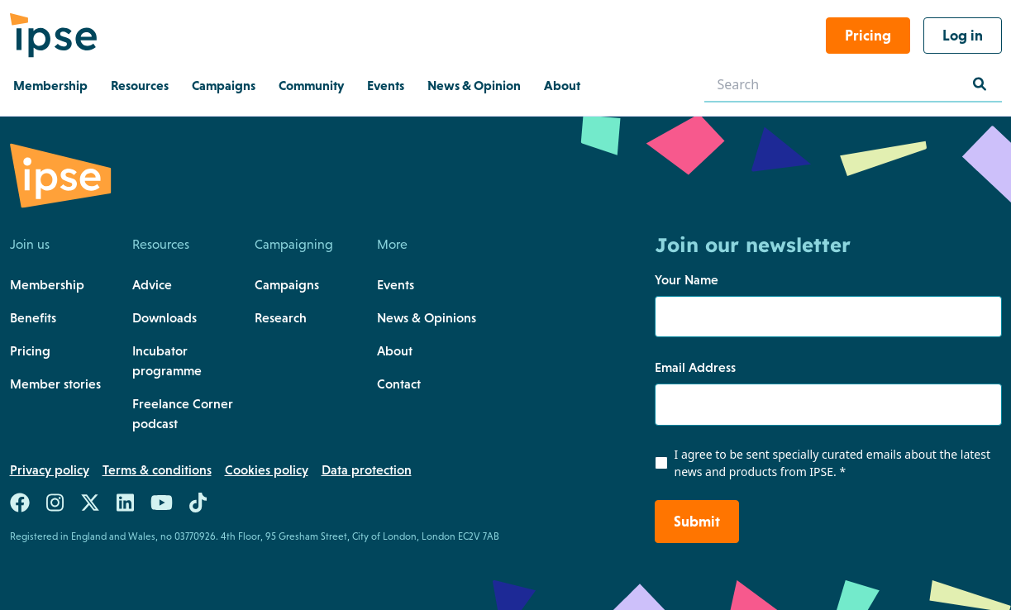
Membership (47, 284)
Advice (152, 284)
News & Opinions (426, 317)
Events (395, 284)
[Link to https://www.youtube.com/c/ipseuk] (161, 506)
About (395, 350)
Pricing (30, 350)
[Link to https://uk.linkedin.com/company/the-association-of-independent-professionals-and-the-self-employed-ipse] (125, 506)
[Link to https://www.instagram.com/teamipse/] (55, 506)
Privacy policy (49, 469)
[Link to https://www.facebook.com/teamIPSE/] (20, 506)
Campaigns (287, 284)
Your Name (686, 279)
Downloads (164, 317)
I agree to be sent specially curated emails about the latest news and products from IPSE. (832, 462)
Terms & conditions (157, 469)
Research (281, 317)
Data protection (367, 469)
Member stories (55, 383)
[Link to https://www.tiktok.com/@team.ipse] (198, 506)
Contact (399, 383)
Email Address (695, 367)
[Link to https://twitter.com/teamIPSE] (90, 506)
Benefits (33, 317)
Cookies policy (266, 469)
